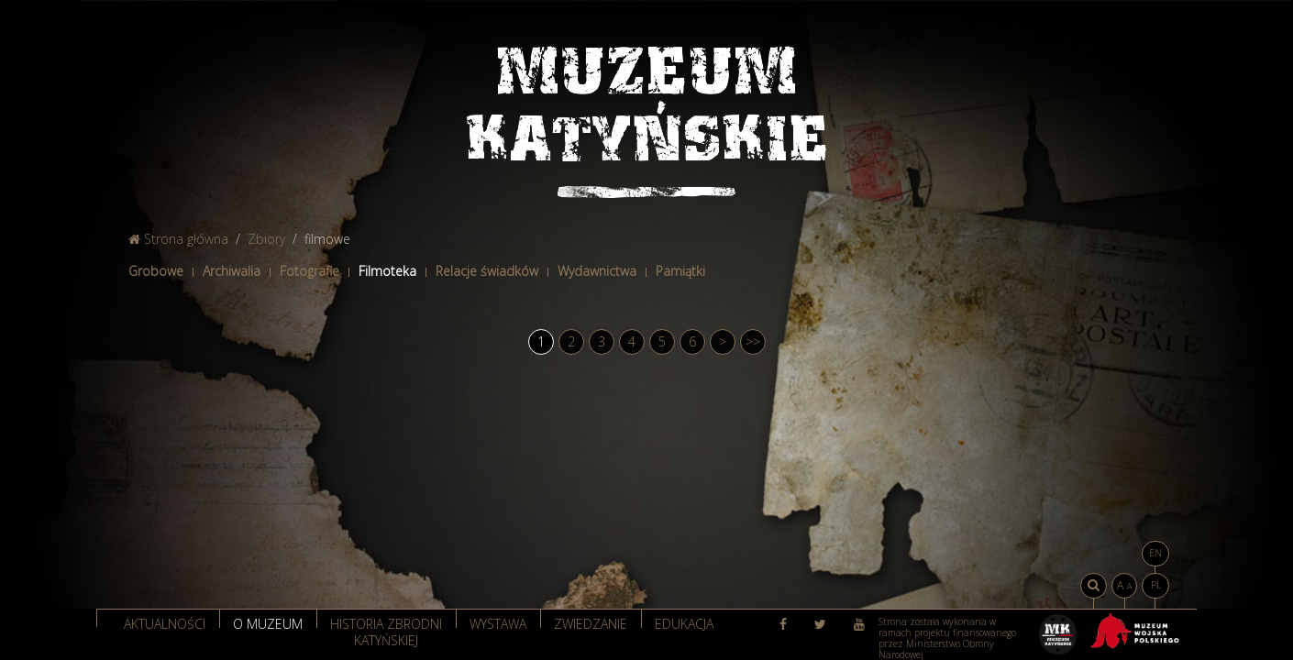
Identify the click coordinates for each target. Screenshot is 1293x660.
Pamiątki (680, 271)
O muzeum (268, 623)
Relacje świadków (487, 271)
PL (1156, 584)
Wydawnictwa (597, 271)
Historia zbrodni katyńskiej (386, 630)
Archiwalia (231, 271)
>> (753, 341)
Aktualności (164, 623)
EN (1155, 552)
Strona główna (178, 239)
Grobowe (155, 271)
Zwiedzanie (590, 623)
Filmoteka (387, 271)
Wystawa (498, 623)
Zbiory (266, 239)
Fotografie (309, 271)
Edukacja (684, 623)
